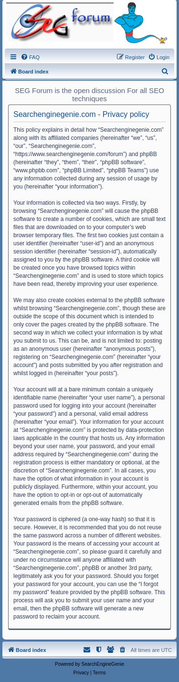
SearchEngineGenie (103, 664)
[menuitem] (30, 57)
